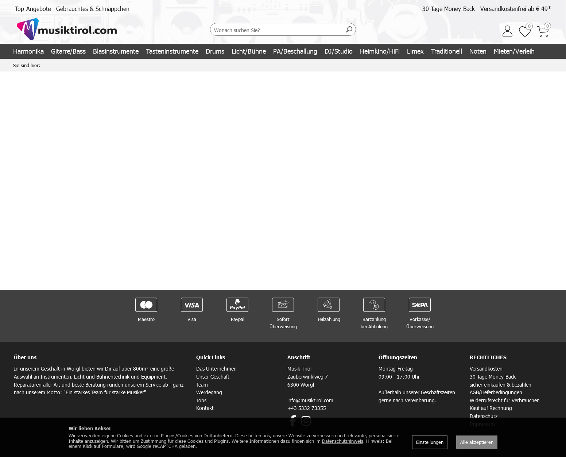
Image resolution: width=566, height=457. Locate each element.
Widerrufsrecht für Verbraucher (504, 400)
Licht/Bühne (249, 51)
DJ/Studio (339, 51)
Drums (215, 51)
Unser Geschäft (212, 376)
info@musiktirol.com (310, 400)
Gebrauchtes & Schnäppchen (92, 8)
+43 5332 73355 (306, 407)
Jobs (201, 400)
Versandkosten (486, 368)
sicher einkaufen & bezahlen (500, 384)
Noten (477, 51)
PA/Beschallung (295, 51)
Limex (415, 51)
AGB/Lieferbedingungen (496, 392)
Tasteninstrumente (172, 51)
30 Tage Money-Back (448, 8)
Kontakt (205, 407)
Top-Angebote (33, 8)
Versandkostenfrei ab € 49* (515, 8)
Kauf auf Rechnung (491, 407)
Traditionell (446, 51)
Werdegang (209, 392)
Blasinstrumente (116, 51)
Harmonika (28, 51)
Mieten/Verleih (514, 51)
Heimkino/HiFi (380, 51)
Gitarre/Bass (68, 51)
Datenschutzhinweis (342, 441)
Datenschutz (483, 416)
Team (202, 384)
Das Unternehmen (216, 368)
